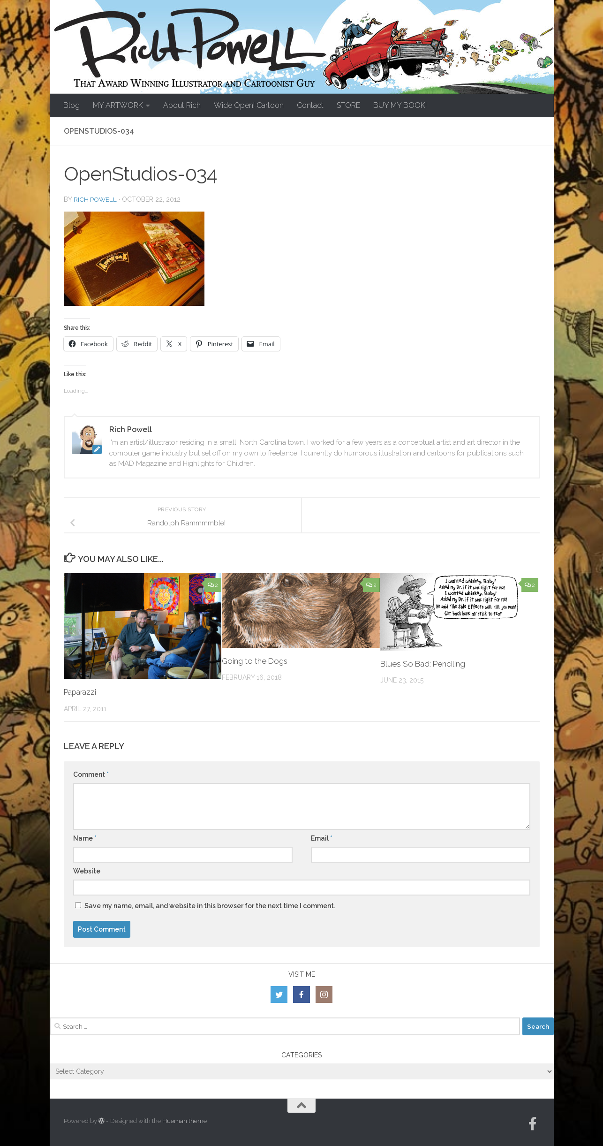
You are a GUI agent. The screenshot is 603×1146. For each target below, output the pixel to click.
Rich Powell (96, 199)
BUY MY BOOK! (400, 105)
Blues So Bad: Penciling (422, 663)
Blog (71, 105)
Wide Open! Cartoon (249, 105)
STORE (348, 105)
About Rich (182, 105)
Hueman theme (184, 1120)
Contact (310, 105)
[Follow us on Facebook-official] (532, 1124)
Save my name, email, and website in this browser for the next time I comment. (209, 906)
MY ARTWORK (118, 105)
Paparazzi (81, 692)
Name (85, 838)
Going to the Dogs (255, 661)
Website (86, 871)
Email (321, 838)
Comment (91, 774)
